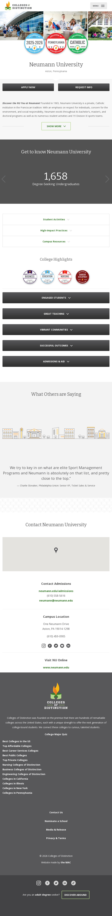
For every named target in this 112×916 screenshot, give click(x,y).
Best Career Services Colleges (20, 750)
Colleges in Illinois (13, 783)
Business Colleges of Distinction (22, 769)
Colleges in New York (15, 788)
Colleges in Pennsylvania (17, 792)
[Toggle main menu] (98, 5)
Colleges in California (15, 778)
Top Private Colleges (15, 760)
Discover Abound (75, 894)
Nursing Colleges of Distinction (21, 764)
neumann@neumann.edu (56, 600)
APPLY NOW (28, 87)
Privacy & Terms (56, 838)
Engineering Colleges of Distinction (24, 774)
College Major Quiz (56, 734)
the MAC (66, 862)
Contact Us (56, 812)
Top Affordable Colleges (17, 746)
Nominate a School (56, 821)
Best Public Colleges (15, 755)
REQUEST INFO (83, 87)
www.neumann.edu (56, 667)
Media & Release (56, 829)
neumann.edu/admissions (56, 591)
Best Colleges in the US (16, 741)
